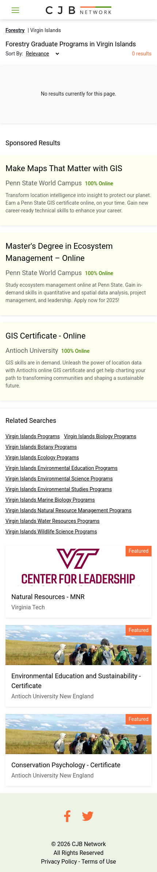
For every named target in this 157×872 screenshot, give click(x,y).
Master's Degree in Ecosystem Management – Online (59, 252)
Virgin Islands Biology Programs (100, 436)
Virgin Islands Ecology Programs (42, 457)
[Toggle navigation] (15, 10)
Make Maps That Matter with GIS (63, 168)
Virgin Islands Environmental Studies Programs (58, 489)
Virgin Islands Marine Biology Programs (50, 500)
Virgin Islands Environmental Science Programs (59, 479)
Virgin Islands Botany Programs (41, 447)
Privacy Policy (59, 861)
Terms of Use (98, 861)
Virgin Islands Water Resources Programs (52, 521)
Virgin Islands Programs (32, 436)
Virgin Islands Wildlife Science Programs (51, 532)
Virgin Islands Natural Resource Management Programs (68, 510)
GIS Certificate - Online (45, 335)
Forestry (14, 30)
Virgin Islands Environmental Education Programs (61, 468)
